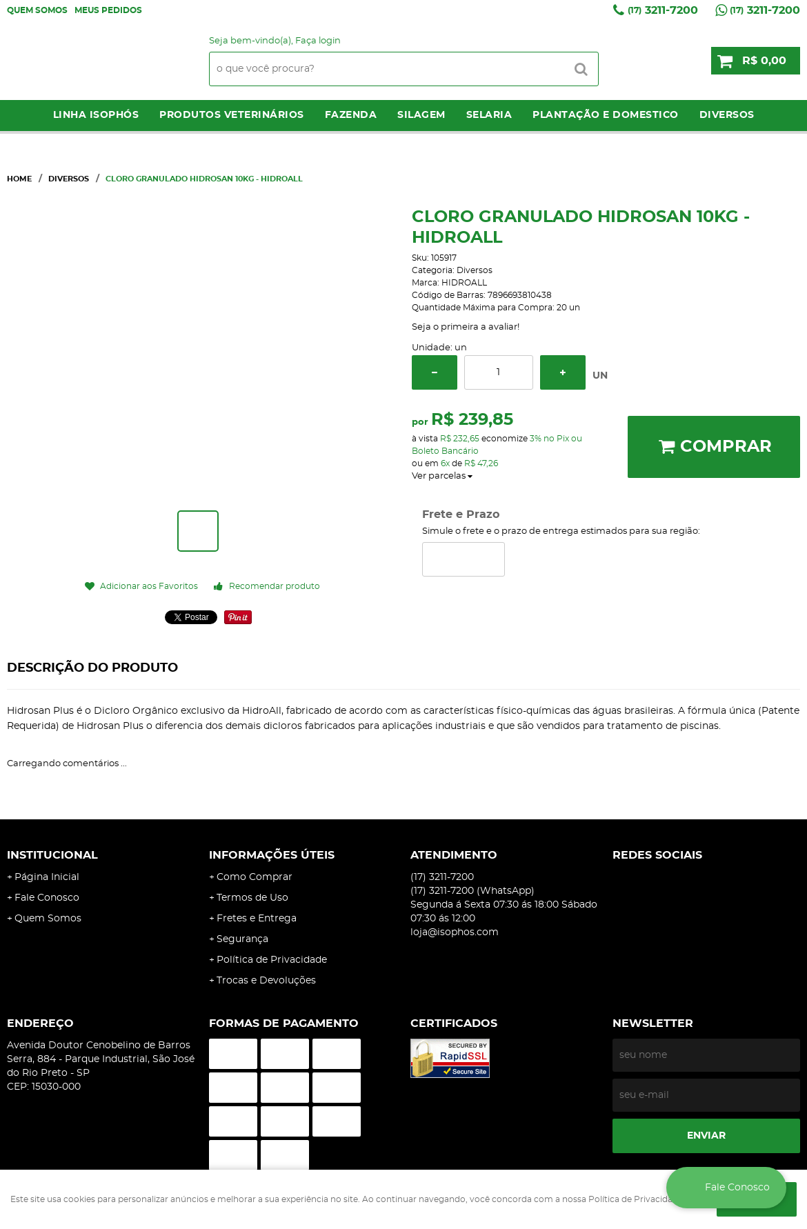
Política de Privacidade (272, 960)
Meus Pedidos (108, 10)
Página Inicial (46, 877)
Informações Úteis (272, 855)
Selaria (489, 115)
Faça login (318, 41)
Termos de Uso (252, 898)
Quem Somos (37, 10)
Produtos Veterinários (231, 115)
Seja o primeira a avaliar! (465, 327)
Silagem (421, 115)
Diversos (727, 115)
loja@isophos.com (454, 932)
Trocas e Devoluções (266, 981)
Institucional (52, 855)
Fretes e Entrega (257, 918)
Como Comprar (254, 877)
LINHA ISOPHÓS (96, 115)
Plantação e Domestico (605, 115)
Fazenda (351, 115)
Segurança (242, 939)
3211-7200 (663, 10)
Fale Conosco (46, 898)
